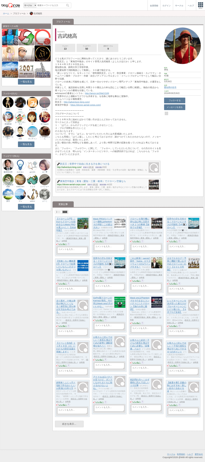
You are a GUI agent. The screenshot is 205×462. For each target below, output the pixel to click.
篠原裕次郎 (8, 172)
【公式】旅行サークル (10, 43)
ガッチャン (32, 139)
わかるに (20, 172)
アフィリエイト (42, 60)
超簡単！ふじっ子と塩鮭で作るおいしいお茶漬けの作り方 (65, 385)
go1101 (32, 172)
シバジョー (44, 186)
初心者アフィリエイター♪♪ (26, 59)
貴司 (8, 201)
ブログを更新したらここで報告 (26, 43)
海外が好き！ (10, 76)
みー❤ (44, 172)
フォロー (65, 48)
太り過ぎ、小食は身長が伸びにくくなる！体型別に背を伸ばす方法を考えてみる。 (65, 306)
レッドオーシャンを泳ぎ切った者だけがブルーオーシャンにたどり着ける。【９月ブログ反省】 (176, 306)
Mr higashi (45, 124)
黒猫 (8, 109)
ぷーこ (44, 201)
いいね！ (63, 244)
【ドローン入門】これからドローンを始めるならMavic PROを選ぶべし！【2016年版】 (66, 224)
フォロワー (86, 48)
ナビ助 (44, 109)
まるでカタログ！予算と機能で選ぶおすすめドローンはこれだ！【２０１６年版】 (176, 264)
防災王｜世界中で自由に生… (105, 356)
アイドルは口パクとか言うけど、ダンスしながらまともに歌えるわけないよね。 (102, 383)
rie (32, 124)
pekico (32, 201)
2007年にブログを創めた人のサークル (26, 74)
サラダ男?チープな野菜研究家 (8, 184)
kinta (20, 109)
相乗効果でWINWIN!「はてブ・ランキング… (43, 42)
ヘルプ (190, 454)
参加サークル (108, 48)
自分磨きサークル (10, 60)
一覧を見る (26, 81)
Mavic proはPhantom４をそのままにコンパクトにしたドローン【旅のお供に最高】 (140, 303)
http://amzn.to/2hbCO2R (97, 93)
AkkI (20, 139)
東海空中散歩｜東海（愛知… (68, 280)
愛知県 (167, 87)
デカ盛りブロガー (8, 138)
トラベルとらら (44, 138)
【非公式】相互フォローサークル (43, 75)
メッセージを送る (174, 107)
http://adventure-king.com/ (77, 102)
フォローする (175, 100)
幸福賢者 (8, 124)
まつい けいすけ (20, 123)
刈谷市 (173, 87)
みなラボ (32, 109)
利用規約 (181, 454)
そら (20, 201)
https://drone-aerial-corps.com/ (85, 105)
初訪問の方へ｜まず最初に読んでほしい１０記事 (139, 382)
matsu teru (20, 186)
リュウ (32, 186)
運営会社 (199, 454)
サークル (171, 454)
